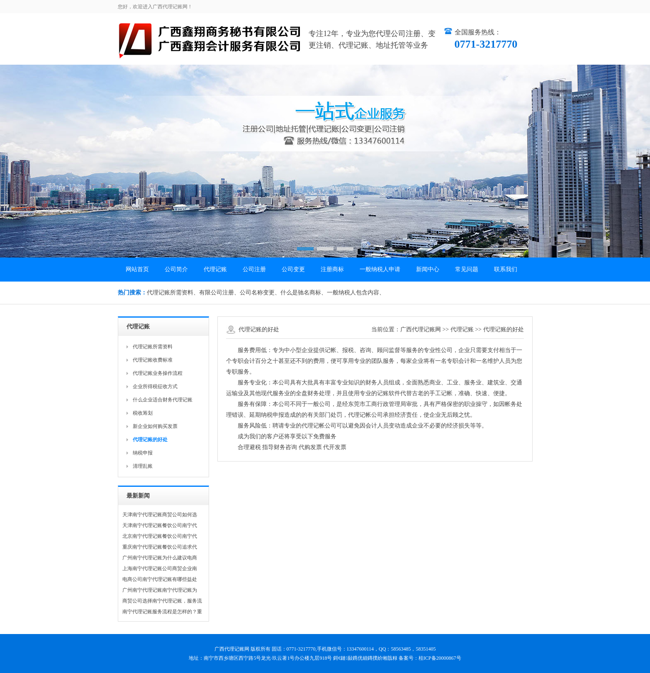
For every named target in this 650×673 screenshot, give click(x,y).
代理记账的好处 (503, 329)
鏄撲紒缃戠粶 (382, 658)
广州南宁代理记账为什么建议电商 (159, 558)
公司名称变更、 (260, 292)
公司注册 (254, 269)
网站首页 (137, 269)
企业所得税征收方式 (155, 386)
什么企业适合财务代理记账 (162, 400)
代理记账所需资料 (153, 347)
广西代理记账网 (420, 329)
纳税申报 (143, 453)
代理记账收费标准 (153, 360)
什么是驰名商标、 (303, 292)
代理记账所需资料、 (173, 292)
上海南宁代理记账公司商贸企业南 (159, 568)
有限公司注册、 (219, 292)
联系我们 (505, 269)
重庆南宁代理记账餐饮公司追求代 (159, 547)
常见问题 (466, 269)
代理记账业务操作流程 (158, 373)
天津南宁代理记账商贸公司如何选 (159, 515)
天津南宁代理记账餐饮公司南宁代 (159, 525)
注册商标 (332, 269)
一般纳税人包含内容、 (356, 292)
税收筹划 (143, 413)
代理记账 (215, 269)
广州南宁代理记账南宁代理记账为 (159, 590)
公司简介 (176, 269)
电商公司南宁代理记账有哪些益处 (159, 579)
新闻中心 (427, 269)
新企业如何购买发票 (155, 426)
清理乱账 (143, 466)
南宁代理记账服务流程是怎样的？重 (162, 612)
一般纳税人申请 (380, 269)
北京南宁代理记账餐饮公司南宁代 (159, 536)
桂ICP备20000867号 (440, 658)
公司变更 (293, 269)
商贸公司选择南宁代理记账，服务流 (162, 601)
